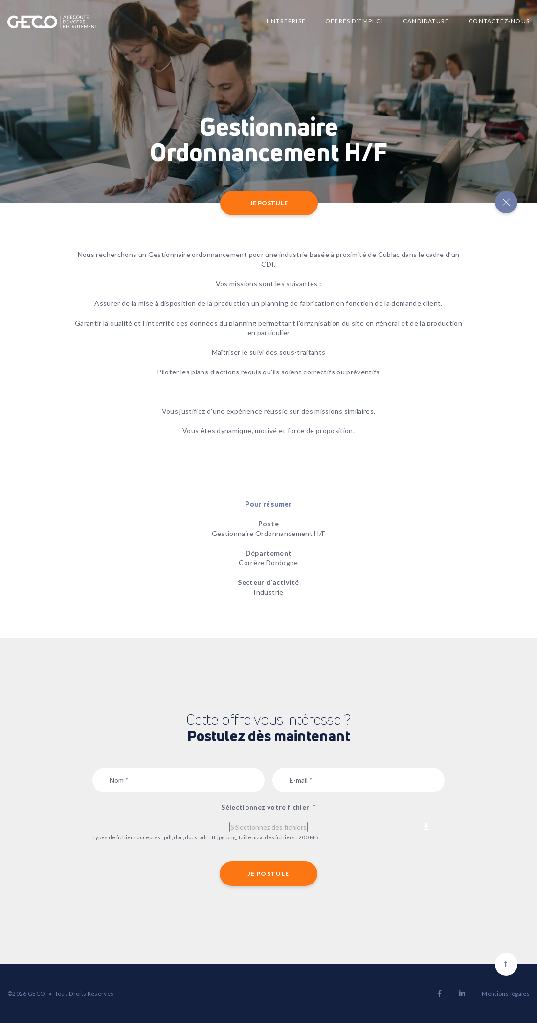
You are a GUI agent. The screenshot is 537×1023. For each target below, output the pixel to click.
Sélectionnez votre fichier (268, 807)
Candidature (426, 20)
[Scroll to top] (506, 964)
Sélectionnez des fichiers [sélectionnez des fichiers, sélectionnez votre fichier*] (268, 827)
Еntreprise (286, 20)
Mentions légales (506, 993)
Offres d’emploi (354, 20)
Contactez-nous (499, 20)
